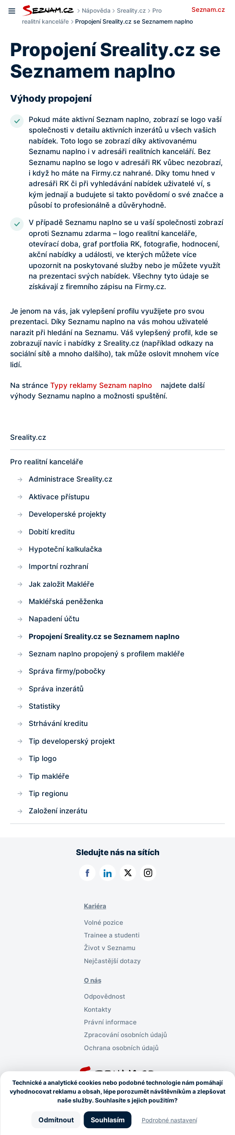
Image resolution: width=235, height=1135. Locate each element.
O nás (92, 980)
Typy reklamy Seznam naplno (101, 385)
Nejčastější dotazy (112, 961)
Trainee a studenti (112, 935)
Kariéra (95, 906)
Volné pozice (103, 922)
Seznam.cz (208, 10)
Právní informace (110, 1022)
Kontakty (97, 1009)
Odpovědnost (104, 996)
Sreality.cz (131, 10)
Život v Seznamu (109, 948)
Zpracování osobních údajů (125, 1035)
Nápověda (96, 10)
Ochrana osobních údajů (121, 1048)
